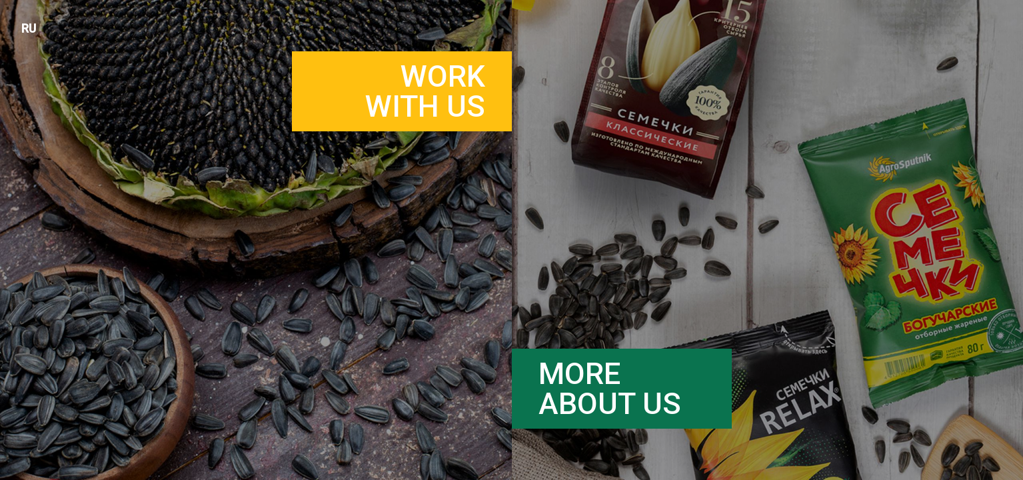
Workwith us (425, 91)
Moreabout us (609, 388)
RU (28, 28)
